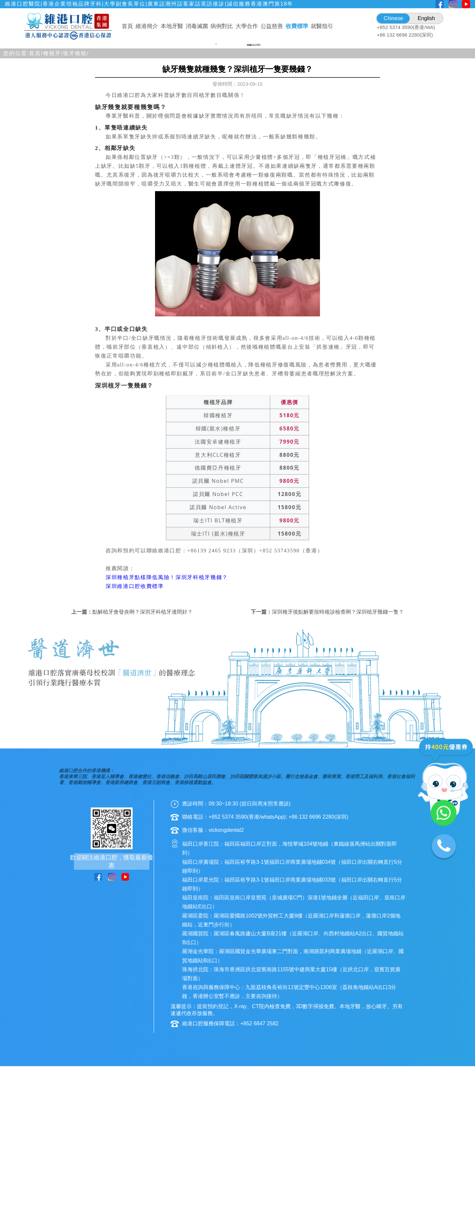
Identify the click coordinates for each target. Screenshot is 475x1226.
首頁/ (36, 222)
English (426, 18)
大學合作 (247, 26)
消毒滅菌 (197, 26)
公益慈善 (272, 26)
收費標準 (297, 26)
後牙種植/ (76, 222)
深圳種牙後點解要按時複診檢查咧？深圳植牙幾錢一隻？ (338, 781)
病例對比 (221, 26)
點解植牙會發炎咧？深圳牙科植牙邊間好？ (142, 781)
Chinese (393, 18)
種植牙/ (53, 222)
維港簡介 (147, 26)
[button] (208, 208)
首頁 (127, 26)
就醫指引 (322, 26)
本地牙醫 (172, 26)
